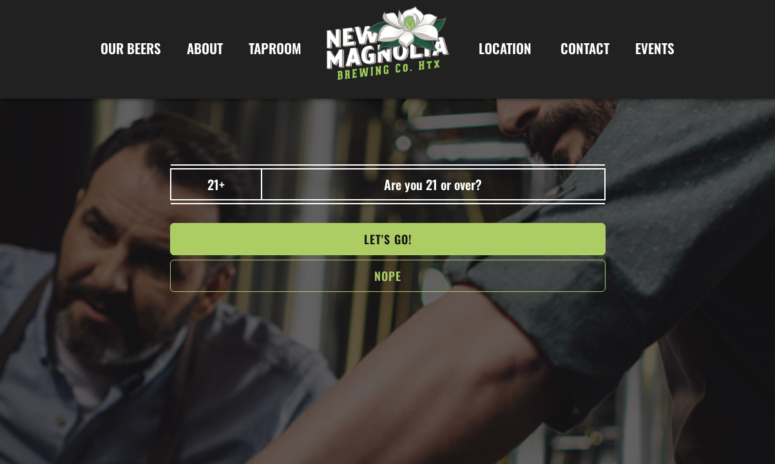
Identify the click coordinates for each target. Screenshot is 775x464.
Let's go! (388, 239)
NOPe (387, 275)
